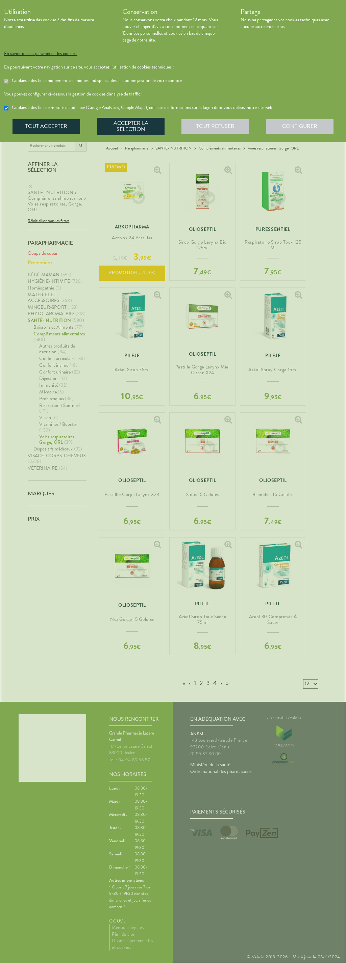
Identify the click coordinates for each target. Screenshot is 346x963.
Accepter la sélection (131, 126)
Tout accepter (46, 126)
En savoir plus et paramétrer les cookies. (40, 53)
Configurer (299, 126)
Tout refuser (215, 126)
